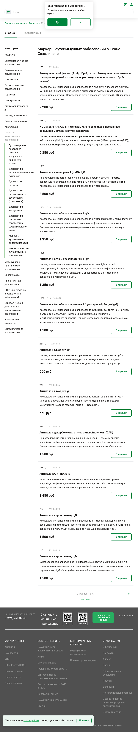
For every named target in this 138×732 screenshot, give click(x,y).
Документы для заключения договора (50, 649)
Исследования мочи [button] (16, 121)
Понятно (84, 720)
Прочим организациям (83, 660)
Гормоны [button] (10, 94)
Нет (80, 22)
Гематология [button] (12, 79)
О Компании (110, 647)
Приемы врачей (14, 671)
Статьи (41, 706)
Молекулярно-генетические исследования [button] (12, 266)
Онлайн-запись (13, 683)
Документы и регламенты (52, 700)
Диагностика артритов (16, 183)
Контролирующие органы (117, 692)
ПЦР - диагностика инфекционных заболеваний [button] (15, 294)
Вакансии (108, 686)
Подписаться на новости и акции (103, 617)
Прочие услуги (13, 677)
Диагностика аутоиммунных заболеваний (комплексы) (17, 196)
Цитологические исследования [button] (14, 330)
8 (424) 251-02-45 (15, 618)
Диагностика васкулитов (16, 208)
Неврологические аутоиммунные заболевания (18, 252)
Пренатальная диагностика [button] (13, 282)
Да (57, 22)
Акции (41, 656)
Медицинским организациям (78, 652)
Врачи (106, 665)
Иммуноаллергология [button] (16, 108)
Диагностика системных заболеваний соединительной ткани (18, 223)
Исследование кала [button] (16, 115)
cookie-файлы (31, 720)
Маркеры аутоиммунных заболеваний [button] (13, 136)
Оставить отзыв (112, 712)
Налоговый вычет (48, 694)
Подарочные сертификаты (52, 668)
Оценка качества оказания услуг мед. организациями (114, 702)
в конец (85, 599)
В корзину (121, 107)
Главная (9, 23)
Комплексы (32, 33)
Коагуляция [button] (11, 126)
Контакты (108, 653)
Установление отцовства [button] (12, 321)
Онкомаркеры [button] (12, 275)
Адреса (107, 659)
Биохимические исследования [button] (13, 72)
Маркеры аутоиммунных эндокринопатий (18, 239)
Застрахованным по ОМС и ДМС (52, 686)
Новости (107, 680)
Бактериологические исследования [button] (16, 62)
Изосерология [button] (12, 100)
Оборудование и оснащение (112, 673)
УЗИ (7, 659)
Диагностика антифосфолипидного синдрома (21, 172)
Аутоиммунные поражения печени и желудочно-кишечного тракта (17, 154)
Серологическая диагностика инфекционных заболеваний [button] (14, 308)
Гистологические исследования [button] (14, 87)
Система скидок (47, 662)
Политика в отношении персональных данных (96, 725)
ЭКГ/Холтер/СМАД (15, 665)
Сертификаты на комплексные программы (52, 676)
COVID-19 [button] (10, 55)
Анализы (20, 23)
